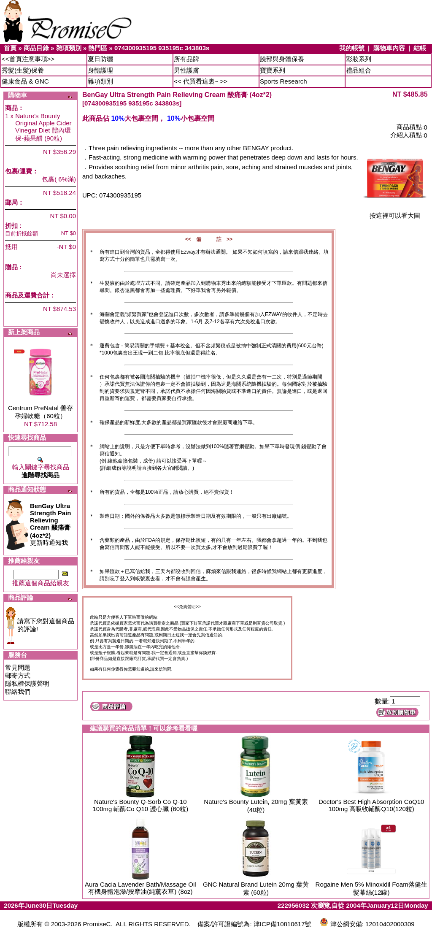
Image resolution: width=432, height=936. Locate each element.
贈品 (11, 267)
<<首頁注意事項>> (28, 58)
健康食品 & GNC (25, 81)
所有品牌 (186, 58)
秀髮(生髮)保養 (23, 70)
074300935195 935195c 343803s (161, 47)
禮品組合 (358, 70)
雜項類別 (68, 47)
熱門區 (97, 47)
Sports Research (283, 81)
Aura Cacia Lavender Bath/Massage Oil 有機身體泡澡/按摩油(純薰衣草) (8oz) (140, 888)
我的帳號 (351, 47)
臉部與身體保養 (282, 58)
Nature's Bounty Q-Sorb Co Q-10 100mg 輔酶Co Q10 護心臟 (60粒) (140, 805)
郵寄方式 (17, 675)
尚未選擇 (63, 275)
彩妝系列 (358, 58)
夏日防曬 (100, 58)
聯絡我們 (17, 691)
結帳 (419, 47)
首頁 (10, 47)
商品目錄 (36, 47)
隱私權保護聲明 (27, 683)
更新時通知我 (50, 524)
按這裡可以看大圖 (395, 212)
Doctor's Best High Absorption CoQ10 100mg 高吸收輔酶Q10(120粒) (371, 805)
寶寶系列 (272, 70)
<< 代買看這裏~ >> (200, 81)
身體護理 (100, 70)
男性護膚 (186, 70)
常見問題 (17, 667)
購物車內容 (389, 47)
